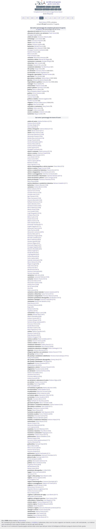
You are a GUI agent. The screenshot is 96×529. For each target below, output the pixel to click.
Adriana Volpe (52, 419)
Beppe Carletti (39, 114)
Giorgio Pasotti (31, 140)
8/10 (57, 292)
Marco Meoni (31, 446)
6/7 (38, 254)
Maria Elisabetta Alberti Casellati (36, 91)
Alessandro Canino (32, 282)
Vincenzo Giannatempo (57, 356)
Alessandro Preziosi (33, 136)
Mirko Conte (31, 54)
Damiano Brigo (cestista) (34, 322)
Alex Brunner (31, 269)
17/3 (37, 423)
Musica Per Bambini (41, 301)
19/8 (39, 207)
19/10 (52, 179)
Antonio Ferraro (32, 449)
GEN (23, 18)
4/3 (40, 249)
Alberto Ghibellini (41, 436)
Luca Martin (50, 494)
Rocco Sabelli (37, 84)
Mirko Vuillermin (42, 393)
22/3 (40, 228)
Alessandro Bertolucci (33, 134)
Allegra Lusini (39, 313)
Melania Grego (31, 438)
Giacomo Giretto (32, 451)
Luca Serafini (38, 76)
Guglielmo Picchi (32, 464)
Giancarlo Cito (46, 82)
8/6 (37, 273)
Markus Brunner (48, 388)
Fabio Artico (30, 266)
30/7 (47, 397)
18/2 (55, 498)
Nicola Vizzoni (36, 131)
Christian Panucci (32, 192)
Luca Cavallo (31, 211)
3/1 (37, 147)
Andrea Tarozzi (53, 352)
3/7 (38, 125)
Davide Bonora (31, 326)
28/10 (38, 161)
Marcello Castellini (32, 237)
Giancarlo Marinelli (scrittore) (47, 508)
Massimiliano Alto (32, 365)
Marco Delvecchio (32, 262)
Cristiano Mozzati (39, 185)
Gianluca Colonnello (33, 271)
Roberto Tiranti (38, 279)
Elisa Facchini (37, 104)
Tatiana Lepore (31, 161)
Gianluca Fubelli (42, 153)
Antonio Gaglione (44, 99)
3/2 (45, 382)
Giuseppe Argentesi (33, 35)
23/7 (40, 491)
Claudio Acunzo (39, 382)
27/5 (45, 416)
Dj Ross (37, 354)
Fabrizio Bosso (40, 517)
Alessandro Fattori (44, 395)
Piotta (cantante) (37, 472)
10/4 (44, 463)
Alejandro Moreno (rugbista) (35, 489)
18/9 (42, 384)
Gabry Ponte (31, 358)
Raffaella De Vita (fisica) (38, 401)
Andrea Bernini (38, 187)
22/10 (42, 425)
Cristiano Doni (31, 215)
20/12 (60, 176)
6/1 (56, 481)
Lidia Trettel (39, 513)
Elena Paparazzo (32, 329)
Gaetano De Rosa (41, 371)
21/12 (50, 129)
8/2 (41, 271)
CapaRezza (30, 311)
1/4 (37, 215)
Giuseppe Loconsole (33, 149)
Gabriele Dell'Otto (52, 176)
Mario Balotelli (38, 48)
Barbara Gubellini (59, 183)
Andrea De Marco (43, 121)
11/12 (37, 164)
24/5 (42, 232)
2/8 (32, 307)
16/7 (43, 331)
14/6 (40, 200)
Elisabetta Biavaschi (43, 504)
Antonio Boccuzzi (39, 350)
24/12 (58, 508)
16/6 (44, 478)
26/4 (39, 464)
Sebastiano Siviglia (32, 236)
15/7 (45, 421)
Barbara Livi (30, 162)
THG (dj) (45, 361)
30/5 (39, 146)
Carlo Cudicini (31, 258)
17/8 (50, 502)
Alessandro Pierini (32, 228)
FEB (28, 18)
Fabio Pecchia (31, 230)
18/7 (36, 159)
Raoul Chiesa (36, 410)
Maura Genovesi (38, 515)
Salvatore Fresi (31, 374)
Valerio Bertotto (32, 204)
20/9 (40, 305)
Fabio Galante (31, 222)
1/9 (36, 217)
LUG (50, 18)
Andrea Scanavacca (33, 491)
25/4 (50, 414)
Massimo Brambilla (33, 249)
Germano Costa (42, 87)
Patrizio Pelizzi (31, 144)
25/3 (55, 177)
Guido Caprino (31, 147)
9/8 (38, 264)
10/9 (48, 470)
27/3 (53, 299)
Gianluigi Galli (40, 457)
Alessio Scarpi (31, 209)
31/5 (58, 419)
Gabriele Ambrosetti (33, 260)
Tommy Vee (54, 359)
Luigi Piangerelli (32, 213)
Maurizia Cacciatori (42, 391)
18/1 (38, 374)
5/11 (46, 517)
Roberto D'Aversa (32, 52)
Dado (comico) (43, 151)
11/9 (39, 337)
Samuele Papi (39, 444)
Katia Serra (37, 275)
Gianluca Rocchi (32, 123)
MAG (41, 18)
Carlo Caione (49, 498)
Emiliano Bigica (53, 380)
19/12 (66, 356)
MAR (32, 18)
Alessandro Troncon (33, 496)
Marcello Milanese (39, 429)
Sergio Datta (38, 69)
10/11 (38, 189)
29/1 (43, 322)
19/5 (36, 211)
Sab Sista (30, 474)
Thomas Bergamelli (43, 502)
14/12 (59, 298)
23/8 (43, 341)
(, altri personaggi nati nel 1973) (48, 28)
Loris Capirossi (31, 427)
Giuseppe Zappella (32, 247)
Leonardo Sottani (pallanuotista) (36, 440)
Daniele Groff (31, 309)
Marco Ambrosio (32, 239)
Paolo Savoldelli (32, 386)
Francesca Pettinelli (46, 299)
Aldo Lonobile (39, 63)
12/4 (39, 192)
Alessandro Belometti (33, 425)
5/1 (37, 251)
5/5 (36, 162)
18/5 (54, 388)
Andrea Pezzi (45, 344)
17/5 (37, 479)
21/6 (51, 395)
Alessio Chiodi (31, 423)
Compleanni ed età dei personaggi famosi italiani (48, 12)
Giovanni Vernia (37, 341)
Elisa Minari (44, 431)
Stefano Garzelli (37, 331)
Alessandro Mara (32, 281)
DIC (72, 18)
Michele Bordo (31, 466)
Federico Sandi (40, 86)
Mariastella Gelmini (38, 461)
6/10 (37, 256)
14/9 (40, 282)
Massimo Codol (31, 333)
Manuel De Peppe (44, 59)
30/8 (36, 181)
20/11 (38, 222)
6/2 (56, 174)
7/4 (39, 262)
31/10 (49, 151)
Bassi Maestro (44, 476)
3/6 (49, 509)
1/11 (48, 440)
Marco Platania (31, 493)
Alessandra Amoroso (40, 57)
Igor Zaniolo (31, 196)
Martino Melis (31, 234)
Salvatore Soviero (32, 206)
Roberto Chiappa (32, 337)
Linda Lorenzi (37, 110)
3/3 (53, 172)
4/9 (60, 380)
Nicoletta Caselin (32, 328)
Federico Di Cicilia (48, 483)
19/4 (40, 136)
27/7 (46, 350)
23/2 (40, 376)
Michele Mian (37, 314)
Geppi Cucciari (42, 168)
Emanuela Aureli (39, 416)
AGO (55, 18)
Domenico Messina (43, 37)
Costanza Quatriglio (48, 481)
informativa (22, 520)
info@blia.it (35, 522)
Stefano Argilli (31, 251)
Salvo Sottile (45, 406)
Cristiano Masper (32, 320)
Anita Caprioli (31, 164)
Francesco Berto (37, 399)
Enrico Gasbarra (37, 93)
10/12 (45, 279)
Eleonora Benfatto (38, 418)
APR (37, 18)
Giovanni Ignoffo (32, 241)
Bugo (29, 307)
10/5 (48, 371)
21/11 (39, 226)
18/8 (48, 168)
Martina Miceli (31, 442)
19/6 (38, 438)
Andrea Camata (32, 318)
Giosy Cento (46, 106)
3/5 (39, 324)
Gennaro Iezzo (31, 273)
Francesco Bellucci (32, 376)
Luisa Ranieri (31, 157)
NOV (68, 18)
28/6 (39, 459)
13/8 (41, 132)
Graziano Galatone (49, 292)
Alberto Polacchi (40, 511)
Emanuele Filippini (32, 245)
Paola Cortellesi (42, 339)
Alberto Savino (31, 221)
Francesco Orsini (32, 324)
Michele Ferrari (38, 46)
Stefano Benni (46, 78)
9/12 (36, 127)
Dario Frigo (37, 384)
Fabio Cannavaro (32, 198)
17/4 (53, 500)
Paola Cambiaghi (53, 348)
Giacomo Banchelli (32, 200)
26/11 (39, 318)
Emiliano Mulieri (38, 485)
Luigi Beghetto (31, 254)
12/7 (37, 194)
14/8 (42, 134)
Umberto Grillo (43, 112)
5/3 (37, 252)
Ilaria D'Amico (46, 346)
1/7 (46, 461)
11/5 (39, 329)
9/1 (36, 267)
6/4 (50, 391)
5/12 (57, 170)
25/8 (38, 123)
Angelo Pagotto (32, 226)
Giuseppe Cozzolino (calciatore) (36, 50)
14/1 (55, 455)
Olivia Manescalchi (46, 172)
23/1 (42, 343)
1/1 (42, 487)
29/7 (38, 335)
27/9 (39, 320)
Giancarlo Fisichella (47, 455)
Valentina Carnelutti (48, 174)
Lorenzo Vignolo (37, 478)
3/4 (39, 241)
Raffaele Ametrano (32, 202)
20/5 (45, 418)
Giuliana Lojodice (37, 44)
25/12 (45, 434)
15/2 (40, 202)
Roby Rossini (31, 303)
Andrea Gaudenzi (40, 397)
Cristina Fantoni (54, 404)
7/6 (37, 309)
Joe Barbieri (53, 298)
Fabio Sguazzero (46, 412)
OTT (63, 18)
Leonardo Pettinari (40, 277)
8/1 (47, 511)
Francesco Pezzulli (45, 367)
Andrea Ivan (31, 267)
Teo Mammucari (46, 67)
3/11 (65, 183)
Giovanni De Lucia (38, 65)
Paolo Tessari (39, 421)
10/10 (37, 191)
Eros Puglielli (31, 479)
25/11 (55, 494)
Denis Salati (30, 127)
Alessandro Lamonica (33, 232)
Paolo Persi (35, 42)
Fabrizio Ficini (31, 191)
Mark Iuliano (42, 22)
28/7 (40, 142)
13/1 (46, 457)
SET (59, 18)
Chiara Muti (57, 166)
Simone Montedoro (33, 142)
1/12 (60, 348)
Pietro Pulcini (36, 132)
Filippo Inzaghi (31, 264)
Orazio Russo (31, 256)
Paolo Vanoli (52, 33)
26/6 (51, 504)
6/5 (38, 493)
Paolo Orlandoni (32, 56)
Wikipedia (50, 14)
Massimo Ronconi (47, 31)
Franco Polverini (44, 414)
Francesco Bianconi (48, 296)
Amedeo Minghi (46, 61)
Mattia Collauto (31, 189)
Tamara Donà (51, 170)
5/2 (38, 326)
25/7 (55, 483)
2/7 (48, 389)
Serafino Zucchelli (32, 101)
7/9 (37, 466)
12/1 (50, 433)
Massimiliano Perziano (34, 487)
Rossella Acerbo (39, 369)
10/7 (44, 399)
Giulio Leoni (36, 108)
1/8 (43, 138)
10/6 (45, 187)
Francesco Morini (41, 71)
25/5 (56, 296)
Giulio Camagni (48, 177)
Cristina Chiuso (39, 434)
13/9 (39, 198)
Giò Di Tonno (31, 286)
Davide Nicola (31, 252)
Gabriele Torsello (47, 74)
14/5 (52, 367)
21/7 (59, 359)
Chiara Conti (31, 159)
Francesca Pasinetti (37, 41)
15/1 (42, 155)
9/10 (36, 290)
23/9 (47, 401)
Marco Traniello (43, 403)
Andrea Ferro (31, 284)
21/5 (50, 121)
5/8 (37, 286)
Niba (39, 343)
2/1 (40, 237)
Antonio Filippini (32, 243)
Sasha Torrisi (45, 294)
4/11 (42, 131)
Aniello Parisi (31, 219)
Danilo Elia (36, 506)
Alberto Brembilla (32, 316)
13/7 (39, 281)
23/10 (37, 378)
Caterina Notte (44, 129)
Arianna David (43, 509)
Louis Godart (39, 39)
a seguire (39, 29)
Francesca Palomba (44, 179)
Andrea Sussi (31, 378)
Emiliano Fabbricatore (39, 102)
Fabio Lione (30, 290)
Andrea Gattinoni (32, 146)
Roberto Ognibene (41, 72)
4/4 (38, 427)
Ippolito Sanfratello (40, 453)
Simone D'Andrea (40, 363)
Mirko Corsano (31, 448)
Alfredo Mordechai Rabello (40, 80)
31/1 (50, 406)
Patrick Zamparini (32, 459)
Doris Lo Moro (37, 89)
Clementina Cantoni (39, 408)
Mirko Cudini (31, 217)
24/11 (38, 234)
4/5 (40, 247)
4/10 (50, 361)
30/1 (41, 506)
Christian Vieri (31, 194)
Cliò (28, 288)
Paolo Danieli (31, 95)
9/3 (52, 412)
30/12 (38, 144)
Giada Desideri (36, 155)
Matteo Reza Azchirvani (34, 138)
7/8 (41, 260)
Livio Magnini (48, 500)
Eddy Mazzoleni (32, 335)
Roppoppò (45, 433)
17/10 (59, 352)
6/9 (37, 258)
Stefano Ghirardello (33, 373)
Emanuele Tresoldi (32, 224)
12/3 (36, 196)
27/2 (62, 166)
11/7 (34, 474)
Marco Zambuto (37, 463)
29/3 (40, 236)
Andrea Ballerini (42, 389)
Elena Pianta (31, 181)
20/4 (36, 358)
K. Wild (45, 470)
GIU (46, 18)
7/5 (38, 386)
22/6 (38, 140)
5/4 (41, 149)
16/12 (37, 157)
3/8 (45, 313)
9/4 (49, 153)
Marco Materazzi (32, 207)
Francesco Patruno (32, 305)
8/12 (37, 269)
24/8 (37, 230)
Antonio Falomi (31, 97)
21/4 (46, 489)
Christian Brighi (32, 125)
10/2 (48, 301)
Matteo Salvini (31, 468)
